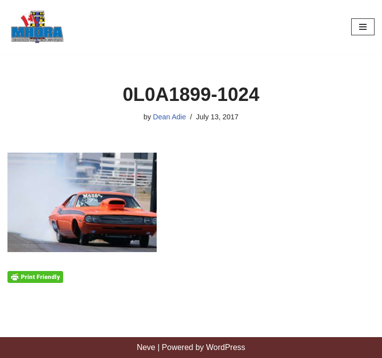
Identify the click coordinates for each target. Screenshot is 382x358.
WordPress (225, 347)
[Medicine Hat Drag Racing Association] (37, 27)
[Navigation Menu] (363, 26)
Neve (146, 347)
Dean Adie (169, 117)
